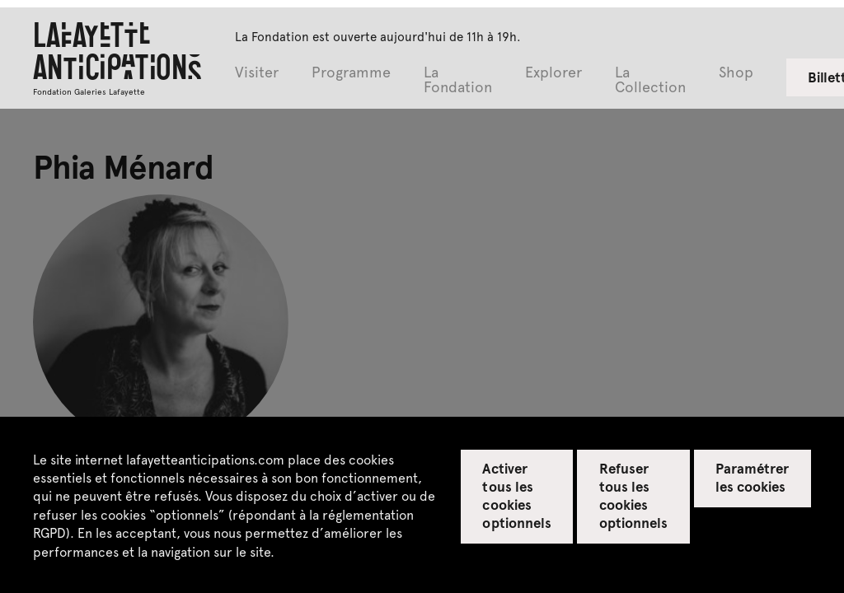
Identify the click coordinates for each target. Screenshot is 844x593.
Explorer (553, 73)
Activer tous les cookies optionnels (516, 495)
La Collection (650, 80)
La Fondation (458, 80)
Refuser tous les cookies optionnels (633, 495)
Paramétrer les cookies (752, 477)
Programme (351, 73)
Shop (736, 73)
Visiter (257, 73)
